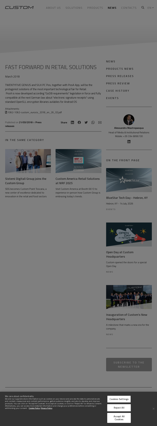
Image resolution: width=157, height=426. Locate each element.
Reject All (119, 407)
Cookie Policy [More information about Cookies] (34, 408)
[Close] (153, 408)
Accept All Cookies (119, 417)
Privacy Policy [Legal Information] (46, 408)
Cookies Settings (119, 399)
